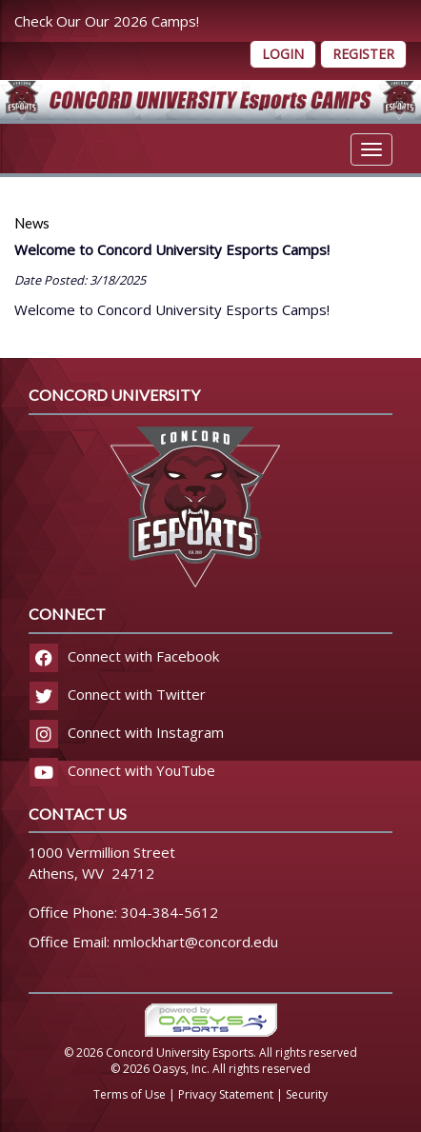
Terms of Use (129, 1094)
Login (283, 54)
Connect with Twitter (118, 694)
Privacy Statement (225, 1094)
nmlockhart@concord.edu (195, 941)
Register (363, 54)
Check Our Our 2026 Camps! (106, 20)
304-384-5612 (169, 912)
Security (307, 1094)
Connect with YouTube (122, 770)
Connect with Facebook (124, 655)
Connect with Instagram (127, 732)
